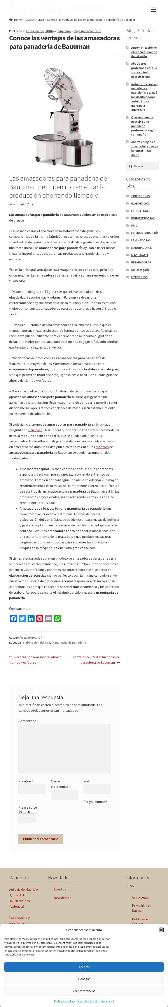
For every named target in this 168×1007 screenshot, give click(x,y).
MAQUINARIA (139, 254)
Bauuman (64, 30)
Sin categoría (140, 269)
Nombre (25, 780)
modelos (102, 446)
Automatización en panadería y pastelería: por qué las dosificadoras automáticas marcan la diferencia (144, 96)
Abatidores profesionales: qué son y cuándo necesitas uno (144, 69)
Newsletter (62, 897)
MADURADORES (141, 247)
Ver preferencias (84, 991)
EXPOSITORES (140, 210)
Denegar (84, 979)
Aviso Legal (108, 1001)
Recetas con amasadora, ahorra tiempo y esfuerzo (35, 659)
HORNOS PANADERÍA (145, 232)
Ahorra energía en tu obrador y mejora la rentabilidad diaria (144, 147)
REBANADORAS (141, 262)
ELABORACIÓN (34, 19)
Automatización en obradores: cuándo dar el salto (144, 51)
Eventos (60, 888)
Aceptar (84, 967)
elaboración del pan (36, 642)
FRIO (134, 225)
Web (87, 780)
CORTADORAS (140, 195)
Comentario (28, 720)
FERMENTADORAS (143, 218)
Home (18, 19)
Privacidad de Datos (88, 1001)
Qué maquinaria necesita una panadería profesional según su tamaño (143, 125)
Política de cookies (64, 1001)
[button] (161, 930)
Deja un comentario (87, 30)
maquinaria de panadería (69, 642)
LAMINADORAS (141, 240)
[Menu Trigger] (154, 9)
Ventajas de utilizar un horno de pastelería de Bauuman (96, 659)
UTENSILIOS (139, 276)
